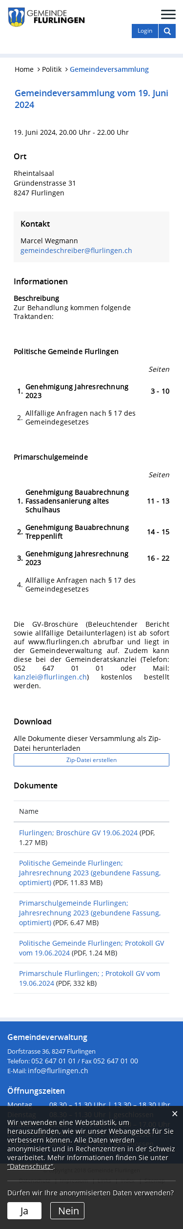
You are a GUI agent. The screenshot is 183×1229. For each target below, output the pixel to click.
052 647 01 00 (115, 1099)
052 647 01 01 (53, 1099)
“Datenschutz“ (30, 1166)
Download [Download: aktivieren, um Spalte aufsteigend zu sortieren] (138, 811)
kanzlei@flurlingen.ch (50, 676)
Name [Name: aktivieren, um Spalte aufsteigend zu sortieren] (29, 811)
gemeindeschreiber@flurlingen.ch (76, 250)
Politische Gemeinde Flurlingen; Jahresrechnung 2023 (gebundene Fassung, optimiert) (63, 877)
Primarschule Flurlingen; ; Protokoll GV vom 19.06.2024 (65, 1007)
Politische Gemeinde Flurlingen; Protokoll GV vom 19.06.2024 (65, 972)
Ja (24, 1210)
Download (143, 834)
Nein (68, 1210)
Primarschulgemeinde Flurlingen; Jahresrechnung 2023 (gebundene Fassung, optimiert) (63, 927)
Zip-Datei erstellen (91, 760)
